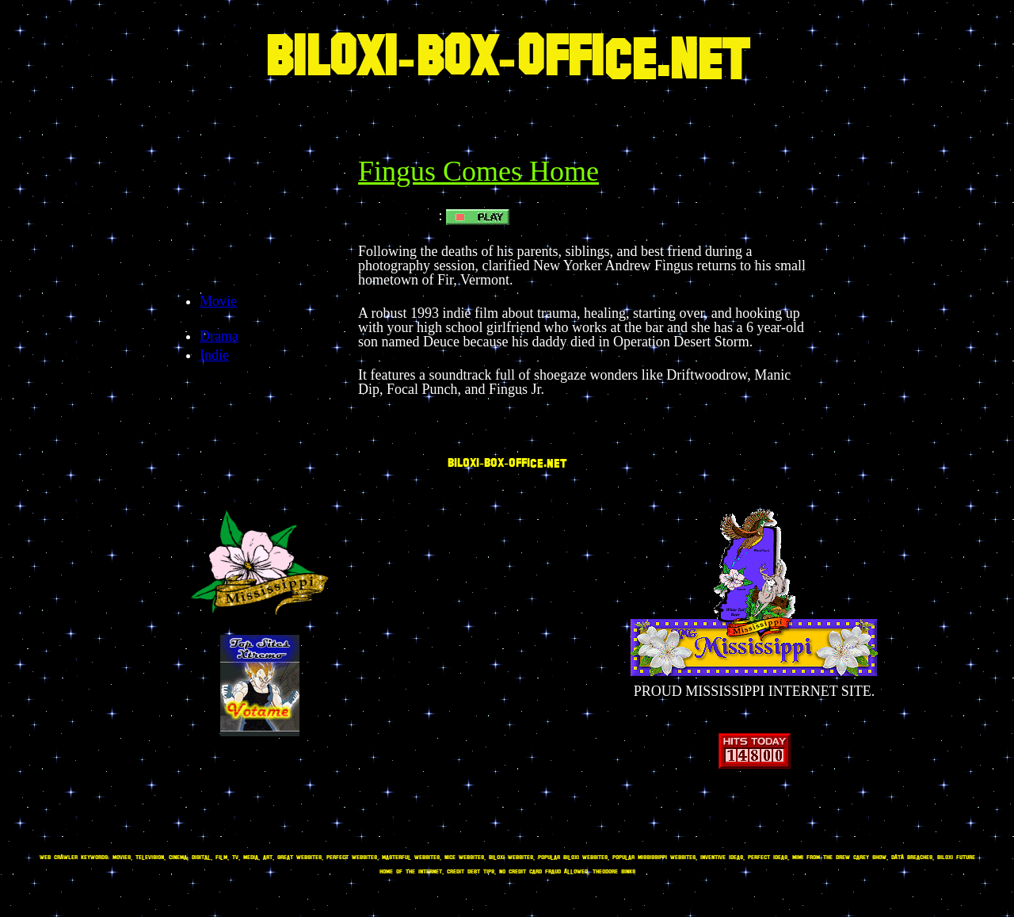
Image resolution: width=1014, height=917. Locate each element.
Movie (218, 301)
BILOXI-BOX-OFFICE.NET (507, 60)
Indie (214, 355)
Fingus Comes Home (478, 171)
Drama (219, 336)
